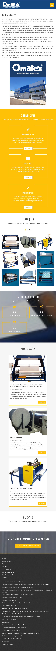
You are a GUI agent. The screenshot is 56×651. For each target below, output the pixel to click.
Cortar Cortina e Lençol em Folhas (13, 636)
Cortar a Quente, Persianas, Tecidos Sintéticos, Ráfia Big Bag (21, 633)
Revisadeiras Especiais (9, 606)
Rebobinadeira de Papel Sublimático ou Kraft (16, 608)
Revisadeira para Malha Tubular (12, 597)
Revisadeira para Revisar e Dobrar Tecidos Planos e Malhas (20, 603)
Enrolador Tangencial (9, 619)
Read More (28, 148)
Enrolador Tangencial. (16, 437)
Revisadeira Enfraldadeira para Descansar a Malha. (18, 595)
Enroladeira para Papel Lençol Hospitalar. (21, 488)
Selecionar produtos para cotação (28, 546)
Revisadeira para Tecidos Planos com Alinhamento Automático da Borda (25, 585)
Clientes (4, 567)
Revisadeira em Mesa (9, 600)
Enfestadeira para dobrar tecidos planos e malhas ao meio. (21, 617)
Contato (4, 578)
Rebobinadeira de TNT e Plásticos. (12, 614)
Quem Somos (6, 561)
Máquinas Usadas (7, 644)
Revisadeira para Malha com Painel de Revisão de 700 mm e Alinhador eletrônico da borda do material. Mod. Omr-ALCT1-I (27, 386)
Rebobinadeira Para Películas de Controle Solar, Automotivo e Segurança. (25, 611)
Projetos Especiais (7, 575)
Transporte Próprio (8, 572)
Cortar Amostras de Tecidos (11, 630)
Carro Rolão (6, 622)
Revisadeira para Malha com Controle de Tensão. (17, 587)
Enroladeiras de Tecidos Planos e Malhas (15, 625)
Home (4, 558)
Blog (3, 564)
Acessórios (5, 641)
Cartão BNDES (6, 569)
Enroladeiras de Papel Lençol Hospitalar (14, 628)
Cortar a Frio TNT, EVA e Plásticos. (12, 638)
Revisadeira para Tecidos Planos (12, 582)
